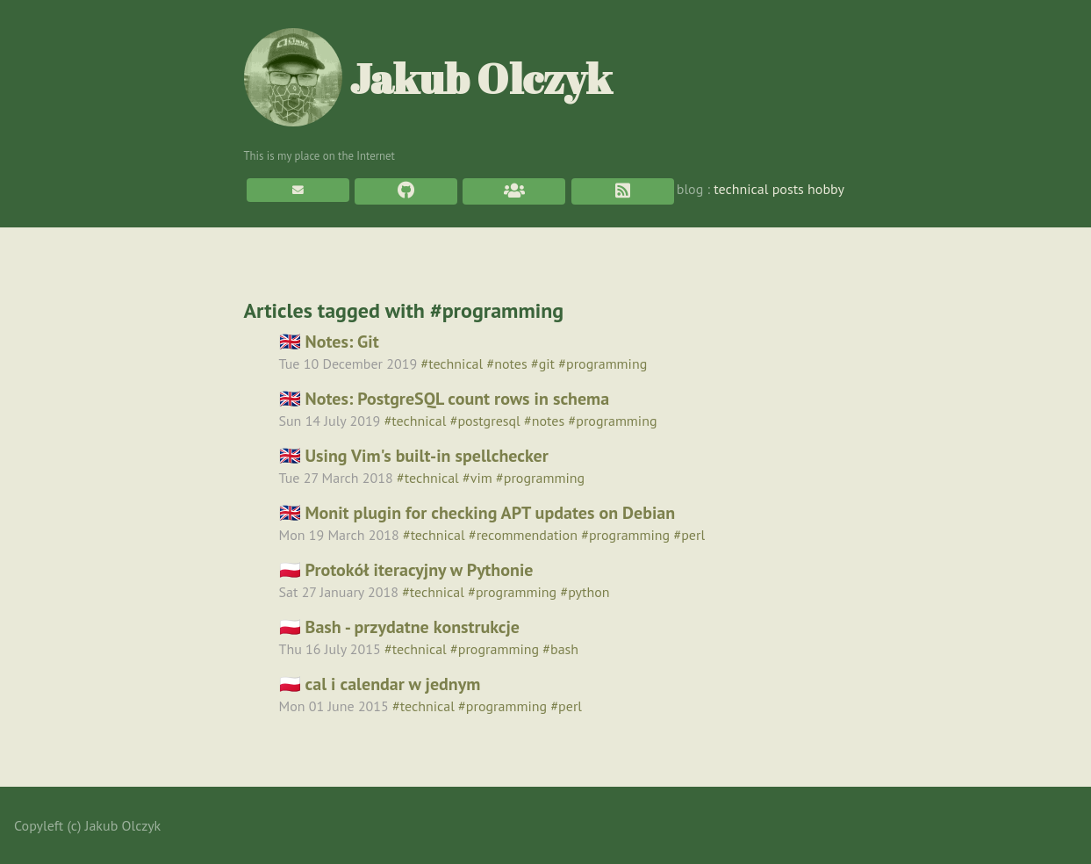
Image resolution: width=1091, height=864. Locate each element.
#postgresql (485, 420)
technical (741, 189)
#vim (477, 477)
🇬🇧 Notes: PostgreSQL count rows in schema (444, 398)
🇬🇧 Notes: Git (329, 341)
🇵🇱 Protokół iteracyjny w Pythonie (406, 569)
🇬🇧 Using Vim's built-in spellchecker (414, 455)
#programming (602, 363)
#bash (560, 649)
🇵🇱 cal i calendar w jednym (380, 684)
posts (788, 189)
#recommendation (523, 535)
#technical (451, 363)
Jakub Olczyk (428, 77)
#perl (689, 535)
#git (543, 363)
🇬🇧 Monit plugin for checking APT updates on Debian (477, 512)
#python (584, 592)
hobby (825, 189)
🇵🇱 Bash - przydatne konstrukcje (399, 627)
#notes (507, 363)
